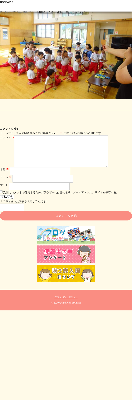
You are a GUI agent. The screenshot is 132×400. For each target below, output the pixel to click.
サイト (4, 190)
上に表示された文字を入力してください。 (25, 207)
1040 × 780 (46, 12)
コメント (7, 137)
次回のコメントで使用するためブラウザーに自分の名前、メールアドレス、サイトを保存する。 (61, 198)
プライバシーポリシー (66, 303)
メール (6, 183)
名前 (4, 175)
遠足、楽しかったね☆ (71, 12)
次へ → (126, 19)
